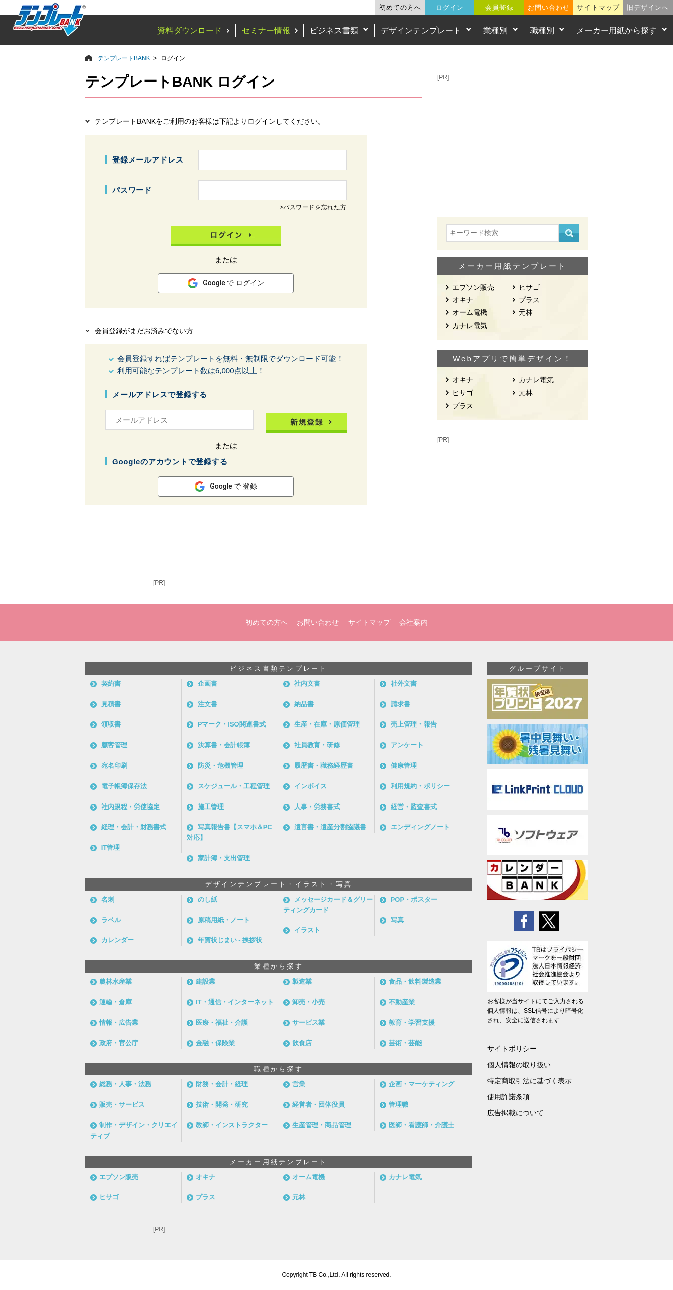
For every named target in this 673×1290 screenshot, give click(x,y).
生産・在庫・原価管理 (327, 724)
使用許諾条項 (508, 1097)
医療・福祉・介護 (222, 1022)
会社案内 (413, 622)
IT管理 (110, 847)
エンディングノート (420, 827)
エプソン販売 (473, 287)
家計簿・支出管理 (224, 858)
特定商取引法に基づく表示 (529, 1081)
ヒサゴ (529, 287)
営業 (298, 1084)
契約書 (111, 683)
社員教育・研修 (317, 745)
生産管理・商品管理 (321, 1125)
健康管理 (404, 765)
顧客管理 (114, 745)
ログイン (450, 7)
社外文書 (404, 683)
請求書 (400, 704)
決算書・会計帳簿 (224, 745)
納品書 (304, 704)
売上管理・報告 (414, 724)
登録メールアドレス (148, 159)
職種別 (542, 30)
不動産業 (402, 1002)
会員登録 (499, 7)
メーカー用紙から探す (616, 30)
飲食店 (302, 1043)
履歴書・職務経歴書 (323, 765)
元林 (526, 312)
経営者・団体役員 (318, 1104)
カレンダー (117, 940)
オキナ (462, 300)
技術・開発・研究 (222, 1104)
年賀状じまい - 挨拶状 (230, 940)
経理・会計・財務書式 (133, 827)
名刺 (107, 899)
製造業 (302, 981)
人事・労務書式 (317, 807)
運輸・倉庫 (115, 1002)
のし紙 (207, 899)
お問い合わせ (549, 7)
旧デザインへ (648, 7)
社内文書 (307, 683)
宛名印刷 (114, 765)
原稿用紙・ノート (224, 920)
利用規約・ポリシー (420, 786)
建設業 (205, 981)
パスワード (132, 190)
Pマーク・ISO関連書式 (232, 724)
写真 (397, 920)
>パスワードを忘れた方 (313, 207)
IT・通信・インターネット (235, 1002)
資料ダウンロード (189, 30)
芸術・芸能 (405, 1043)
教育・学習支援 (412, 1022)
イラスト (307, 930)
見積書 (111, 704)
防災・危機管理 (220, 765)
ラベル (111, 920)
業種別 (495, 30)
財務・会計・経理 (222, 1084)
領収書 (111, 724)
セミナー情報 (266, 30)
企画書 (207, 683)
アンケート (407, 745)
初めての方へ (400, 7)
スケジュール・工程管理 (234, 786)
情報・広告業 (118, 1022)
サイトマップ (598, 7)
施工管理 (211, 807)
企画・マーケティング (421, 1084)
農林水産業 (115, 981)
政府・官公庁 (118, 1043)
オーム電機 (469, 312)
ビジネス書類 (334, 30)
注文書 (207, 704)
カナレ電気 (469, 325)
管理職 (398, 1104)
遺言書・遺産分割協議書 (330, 827)
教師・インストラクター (232, 1125)
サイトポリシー (512, 1048)
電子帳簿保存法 (124, 786)
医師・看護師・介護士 (421, 1125)
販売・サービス (122, 1104)
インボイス (310, 786)
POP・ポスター (414, 899)
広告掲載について (515, 1113)
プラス (529, 300)
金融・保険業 (215, 1043)
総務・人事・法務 (125, 1084)
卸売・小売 (308, 1002)
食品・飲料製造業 (415, 981)
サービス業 (308, 1022)
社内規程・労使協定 (130, 807)
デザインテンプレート (421, 30)
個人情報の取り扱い (519, 1065)
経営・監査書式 (414, 807)
